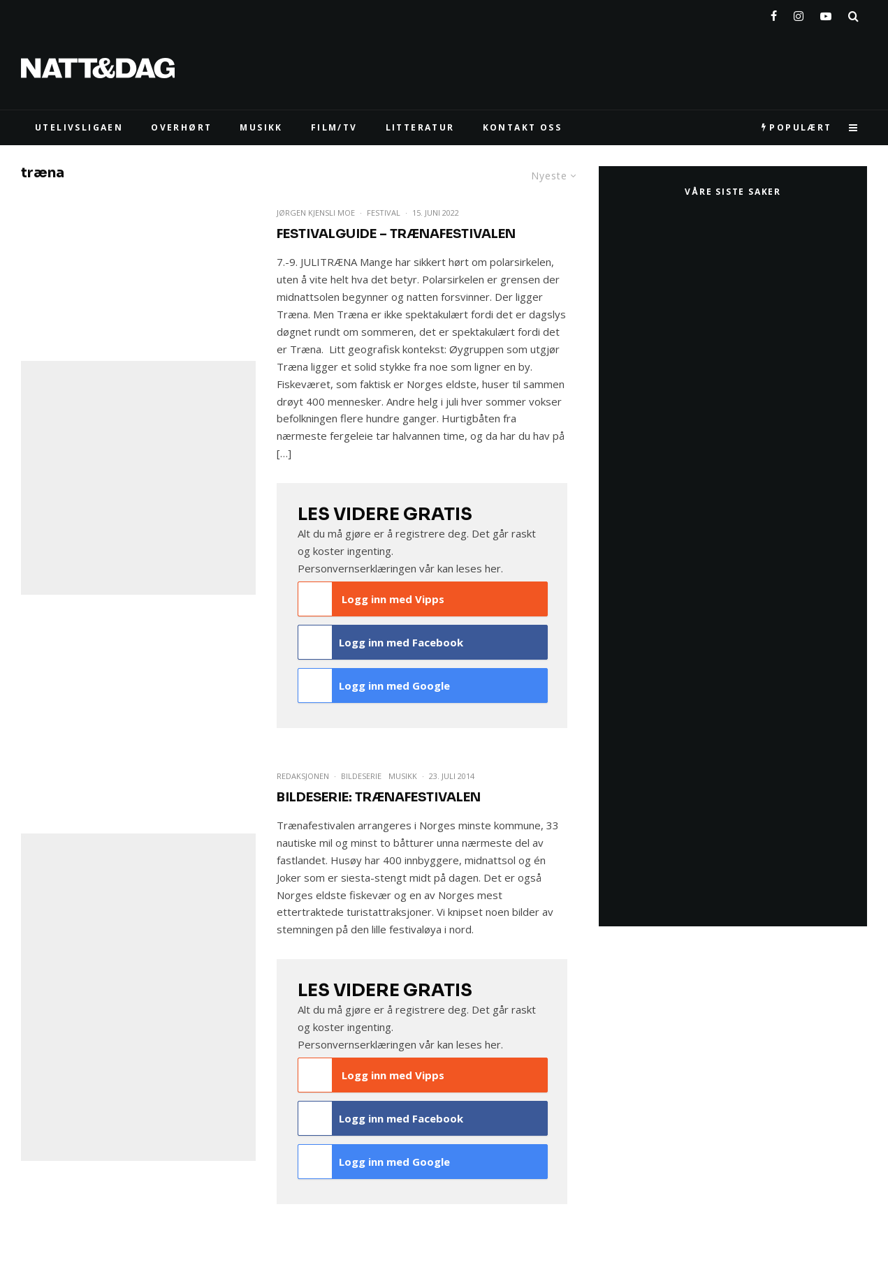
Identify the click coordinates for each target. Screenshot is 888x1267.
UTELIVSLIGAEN (79, 127)
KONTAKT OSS (522, 127)
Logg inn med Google (374, 685)
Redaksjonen (303, 776)
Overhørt (181, 127)
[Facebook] (773, 13)
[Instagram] (798, 13)
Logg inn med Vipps (371, 599)
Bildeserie (361, 776)
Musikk (402, 776)
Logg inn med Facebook (381, 642)
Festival (383, 212)
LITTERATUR (420, 127)
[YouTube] (826, 13)
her (493, 568)
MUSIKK (261, 127)
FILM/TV (334, 127)
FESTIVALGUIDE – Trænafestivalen (396, 234)
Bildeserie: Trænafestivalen (379, 797)
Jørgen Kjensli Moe (316, 212)
